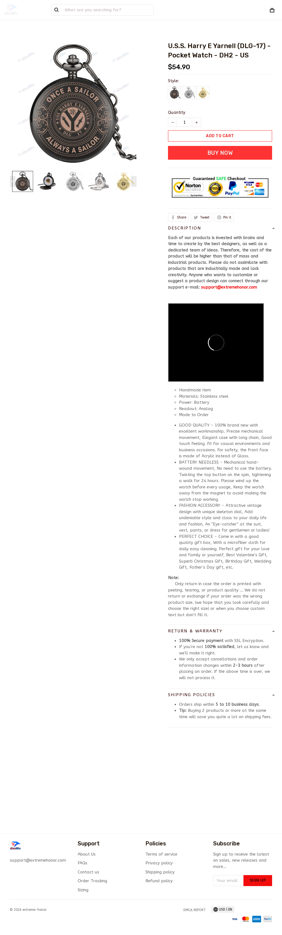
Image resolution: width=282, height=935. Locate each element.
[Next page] (134, 181)
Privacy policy (159, 863)
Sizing (83, 889)
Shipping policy (160, 872)
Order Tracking (92, 880)
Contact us (88, 872)
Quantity (176, 112)
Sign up (258, 880)
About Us (87, 854)
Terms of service (161, 854)
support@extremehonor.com (229, 287)
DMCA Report (194, 910)
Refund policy (159, 880)
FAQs (82, 863)
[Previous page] (12, 181)
